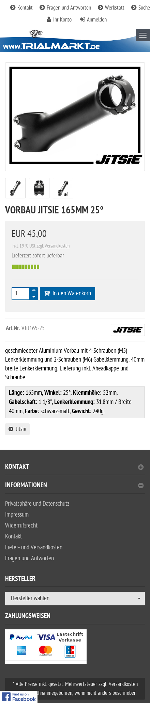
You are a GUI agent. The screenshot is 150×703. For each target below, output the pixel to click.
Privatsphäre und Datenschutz (37, 503)
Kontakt (21, 8)
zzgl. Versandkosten (53, 246)
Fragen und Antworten (65, 8)
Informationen (74, 486)
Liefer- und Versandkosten (33, 547)
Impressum (17, 514)
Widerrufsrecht (21, 525)
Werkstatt (111, 8)
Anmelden (97, 20)
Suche (140, 8)
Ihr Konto (62, 20)
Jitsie (17, 429)
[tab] (75, 469)
